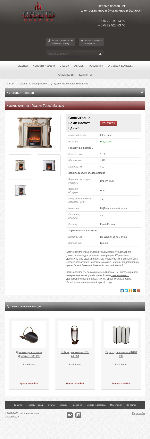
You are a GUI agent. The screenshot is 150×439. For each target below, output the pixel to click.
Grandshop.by (12, 416)
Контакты (85, 74)
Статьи (64, 65)
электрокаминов (92, 10)
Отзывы (79, 65)
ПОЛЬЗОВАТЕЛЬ (60, 42)
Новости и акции (44, 65)
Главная (22, 65)
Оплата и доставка (120, 65)
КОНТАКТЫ (108, 123)
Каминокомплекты (76, 272)
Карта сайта (138, 413)
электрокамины (120, 275)
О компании (66, 74)
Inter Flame (106, 135)
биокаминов (116, 10)
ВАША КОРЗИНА (91, 42)
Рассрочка (96, 65)
